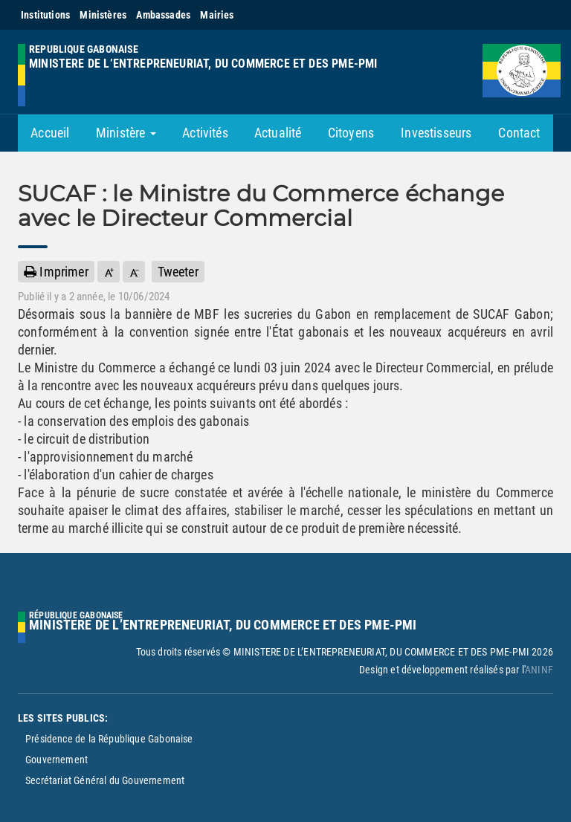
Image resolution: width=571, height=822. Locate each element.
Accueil (49, 132)
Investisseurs (436, 132)
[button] (108, 271)
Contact (519, 132)
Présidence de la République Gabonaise (109, 739)
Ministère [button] (126, 132)
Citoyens (351, 132)
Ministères (103, 15)
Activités (205, 132)
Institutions (45, 15)
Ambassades (163, 15)
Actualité (278, 132)
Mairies (216, 15)
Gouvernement (56, 760)
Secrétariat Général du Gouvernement (104, 780)
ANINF (539, 670)
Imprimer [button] (56, 271)
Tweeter (178, 271)
